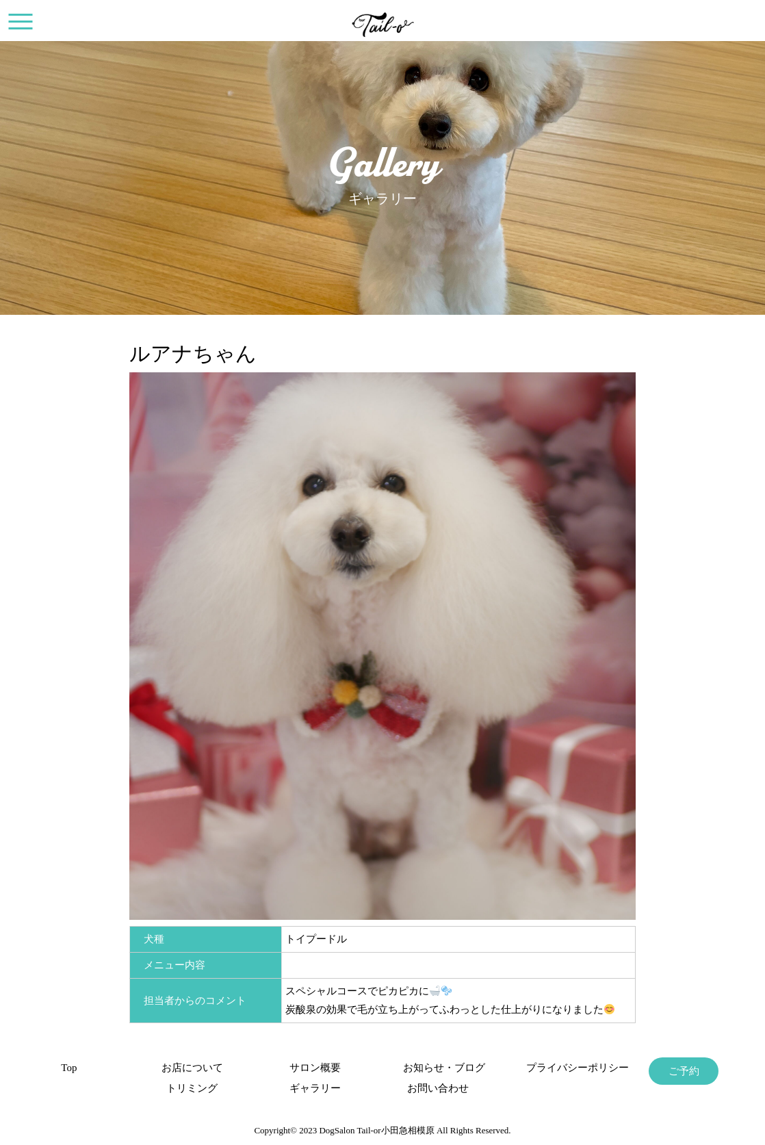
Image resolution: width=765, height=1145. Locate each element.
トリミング (192, 1088)
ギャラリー (315, 1088)
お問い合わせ (438, 1088)
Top (69, 1067)
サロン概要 (315, 1067)
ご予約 (684, 1071)
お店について (192, 1067)
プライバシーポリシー (561, 1067)
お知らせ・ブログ (438, 1067)
